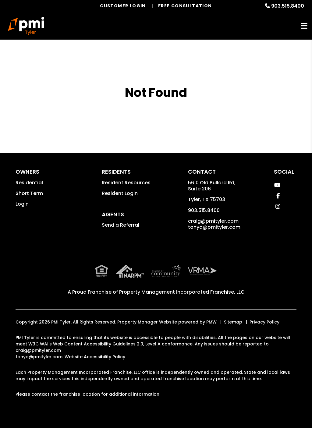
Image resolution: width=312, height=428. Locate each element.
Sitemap (233, 322)
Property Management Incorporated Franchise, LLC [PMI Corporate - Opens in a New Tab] (182, 291)
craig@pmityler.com (213, 221)
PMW (211, 322)
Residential (29, 182)
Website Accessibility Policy (95, 357)
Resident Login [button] (120, 193)
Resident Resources (126, 182)
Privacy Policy (264, 322)
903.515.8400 (287, 5)
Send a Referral (120, 224)
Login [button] (22, 203)
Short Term (29, 193)
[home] (26, 26)
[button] (277, 185)
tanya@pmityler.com (214, 227)
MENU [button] (304, 26)
